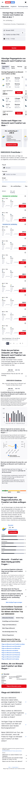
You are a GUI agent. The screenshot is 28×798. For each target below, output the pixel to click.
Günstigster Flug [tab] (5, 67)
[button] (2, 2)
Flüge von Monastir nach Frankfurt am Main (13, 637)
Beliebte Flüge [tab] (20, 610)
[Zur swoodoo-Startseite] (10, 2)
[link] (12, 144)
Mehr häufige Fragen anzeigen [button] (14, 595)
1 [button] (7, 343)
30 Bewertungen (12, 522)
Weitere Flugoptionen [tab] (8, 628)
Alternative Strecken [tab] (7, 610)
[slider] (26, 182)
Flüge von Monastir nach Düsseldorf (11, 639)
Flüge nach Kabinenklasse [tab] (9, 617)
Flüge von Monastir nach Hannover (11, 647)
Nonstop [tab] (19, 66)
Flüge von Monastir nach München (11, 641)
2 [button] (10, 343)
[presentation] (13, 17)
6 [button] (20, 343)
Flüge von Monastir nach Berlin (10, 643)
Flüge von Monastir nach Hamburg (11, 645)
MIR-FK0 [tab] (10, 370)
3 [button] (13, 343)
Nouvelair (10, 518)
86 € (10, 17)
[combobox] (8, 20)
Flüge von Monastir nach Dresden (11, 650)
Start (9, 759)
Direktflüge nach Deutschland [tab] (10, 614)
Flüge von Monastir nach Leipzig (10, 652)
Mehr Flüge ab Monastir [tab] (8, 621)
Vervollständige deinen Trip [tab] (9, 624)
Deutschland (15, 759)
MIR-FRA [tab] (17, 370)
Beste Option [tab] (13, 67)
